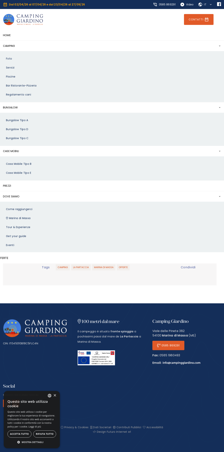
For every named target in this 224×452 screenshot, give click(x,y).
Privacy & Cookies (74, 427)
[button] (31, 442)
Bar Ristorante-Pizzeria (21, 85)
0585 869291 (168, 345)
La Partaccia (81, 267)
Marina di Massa (18, 218)
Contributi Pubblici (127, 427)
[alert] (32, 419)
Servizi (10, 67)
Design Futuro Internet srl (112, 432)
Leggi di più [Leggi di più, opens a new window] (35, 426)
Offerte (123, 267)
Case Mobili (11, 151)
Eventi (10, 245)
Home (7, 35)
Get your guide (16, 236)
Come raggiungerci (19, 209)
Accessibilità (153, 427)
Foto (9, 58)
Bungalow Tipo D (17, 129)
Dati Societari (100, 427)
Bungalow (10, 107)
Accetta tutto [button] (19, 434)
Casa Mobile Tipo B (18, 164)
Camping (9, 46)
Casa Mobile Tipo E (18, 173)
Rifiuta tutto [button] (45, 434)
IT (205, 4)
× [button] (54, 395)
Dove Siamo (11, 196)
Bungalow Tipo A (17, 120)
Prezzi (7, 186)
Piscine (10, 76)
